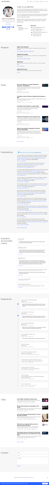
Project (22, 167)
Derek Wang (43, 206)
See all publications (22, 227)
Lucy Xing (20, 169)
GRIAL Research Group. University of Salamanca (30, 372)
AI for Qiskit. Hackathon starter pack (27, 403)
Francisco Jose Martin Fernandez (40, 155)
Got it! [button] (45, 483)
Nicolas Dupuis (21, 183)
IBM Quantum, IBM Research (26, 356)
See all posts (20, 141)
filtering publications (37, 152)
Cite (19, 167)
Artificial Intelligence (26, 92)
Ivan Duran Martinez (29, 155)
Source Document (29, 167)
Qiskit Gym (20, 61)
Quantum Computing (20, 92)
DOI (32, 167)
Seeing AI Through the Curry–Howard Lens (28, 116)
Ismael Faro (32, 163)
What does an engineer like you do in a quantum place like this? (27, 429)
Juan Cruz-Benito (5, 1)
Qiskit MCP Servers (22, 69)
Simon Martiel (32, 206)
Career (31, 102)
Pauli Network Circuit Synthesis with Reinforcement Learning (36, 207)
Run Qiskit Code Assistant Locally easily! (28, 106)
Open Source (31, 137)
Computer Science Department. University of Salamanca (32, 364)
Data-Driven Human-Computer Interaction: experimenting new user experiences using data (28, 438)
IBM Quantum (24, 303)
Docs (25, 58)
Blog (18, 51)
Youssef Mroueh (34, 183)
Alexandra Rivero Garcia (39, 156)
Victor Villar (20, 163)
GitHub (21, 58)
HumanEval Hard (31, 51)
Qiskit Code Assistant (23, 47)
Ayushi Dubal (20, 206)
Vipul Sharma (19, 221)
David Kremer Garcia (29, 156)
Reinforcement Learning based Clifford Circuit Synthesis (36, 221)
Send (18, 470)
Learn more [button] (26, 483)
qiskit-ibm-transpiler (22, 54)
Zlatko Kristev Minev (29, 212)
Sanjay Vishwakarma (26, 169)
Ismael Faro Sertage (21, 156)
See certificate (21, 254)
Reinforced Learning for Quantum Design (35, 213)
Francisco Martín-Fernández (42, 169)
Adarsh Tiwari (27, 183)
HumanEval (26, 51)
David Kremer (38, 163)
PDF (17, 167)
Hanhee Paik (38, 198)
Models (21, 51)
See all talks (20, 446)
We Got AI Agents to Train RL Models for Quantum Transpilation (28, 85)
